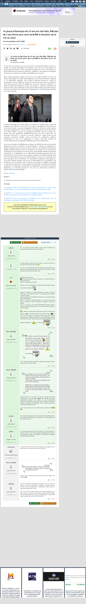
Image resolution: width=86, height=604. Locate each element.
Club (64, 1)
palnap (11, 248)
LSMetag (11, 484)
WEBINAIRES (22, 6)
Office (71, 4)
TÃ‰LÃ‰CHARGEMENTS (37, 6)
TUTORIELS (11, 6)
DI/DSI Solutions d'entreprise (16, 4)
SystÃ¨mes (82, 4)
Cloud (25, 4)
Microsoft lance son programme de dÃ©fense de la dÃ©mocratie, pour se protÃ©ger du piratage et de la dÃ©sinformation (30, 199)
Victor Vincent (21, 44)
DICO (62, 6)
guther (11, 431)
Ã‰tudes (53, 1)
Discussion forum (72, 42)
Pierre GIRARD (11, 331)
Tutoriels (15, 1)
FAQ (21, 1)
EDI (54, 4)
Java (43, 4)
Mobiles (76, 4)
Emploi (46, 1)
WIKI (59, 6)
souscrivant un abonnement (38, 207)
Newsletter (39, 1)
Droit (60, 1)
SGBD (66, 4)
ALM (33, 4)
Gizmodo (12, 173)
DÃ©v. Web (48, 4)
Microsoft (38, 4)
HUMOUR (67, 6)
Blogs (26, 1)
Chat (31, 1)
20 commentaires (31, 44)
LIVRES (28, 6)
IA (29, 4)
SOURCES (47, 6)
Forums (7, 1)
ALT (11, 277)
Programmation (60, 4)
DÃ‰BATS (53, 6)
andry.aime (11, 447)
